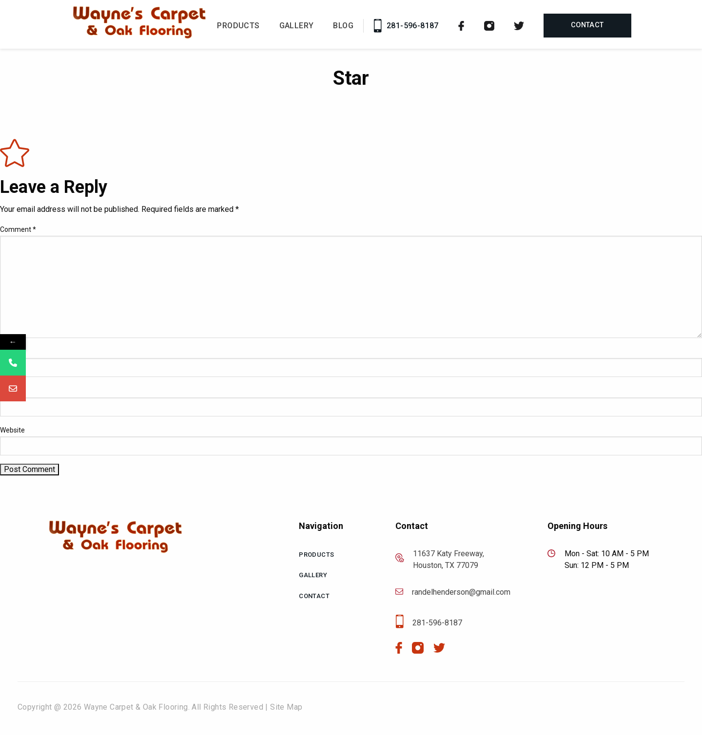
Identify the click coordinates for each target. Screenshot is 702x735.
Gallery (296, 26)
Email (11, 391)
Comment (18, 229)
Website (12, 430)
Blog (343, 26)
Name (11, 352)
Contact (587, 25)
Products (238, 26)
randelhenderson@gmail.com (452, 592)
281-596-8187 (406, 26)
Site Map (286, 707)
